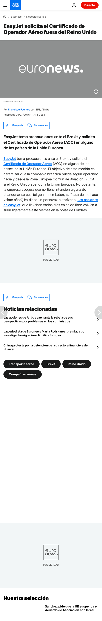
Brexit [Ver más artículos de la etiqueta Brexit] (51, 364)
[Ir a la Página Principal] (15, 5)
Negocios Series (36, 16)
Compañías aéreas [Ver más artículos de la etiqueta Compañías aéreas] (22, 374)
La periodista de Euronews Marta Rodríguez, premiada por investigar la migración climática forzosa (44, 333)
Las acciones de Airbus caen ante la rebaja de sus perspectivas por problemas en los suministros (38, 319)
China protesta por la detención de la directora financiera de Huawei (45, 347)
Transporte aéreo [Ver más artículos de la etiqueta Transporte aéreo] (21, 364)
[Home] (4, 16)
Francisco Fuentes (19, 109)
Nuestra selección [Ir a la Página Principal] (26, 598)
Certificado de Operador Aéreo (27, 164)
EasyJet (9, 158)
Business (16, 16)
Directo (89, 5)
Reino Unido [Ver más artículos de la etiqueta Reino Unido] (77, 364)
